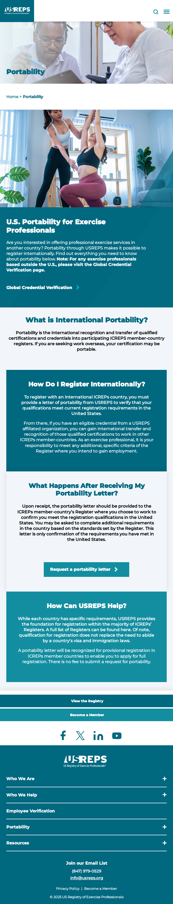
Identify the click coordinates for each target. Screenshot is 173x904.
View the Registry (87, 701)
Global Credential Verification (39, 287)
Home (12, 96)
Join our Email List (86, 863)
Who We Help (21, 795)
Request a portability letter (80, 569)
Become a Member (87, 715)
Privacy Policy (67, 888)
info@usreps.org (86, 877)
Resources (17, 843)
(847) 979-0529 (86, 871)
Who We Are (20, 778)
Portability (33, 96)
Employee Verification (30, 811)
